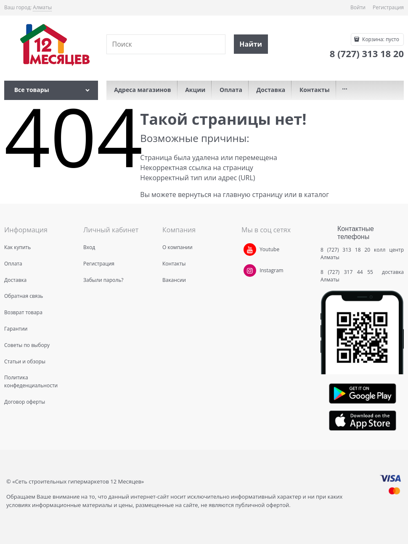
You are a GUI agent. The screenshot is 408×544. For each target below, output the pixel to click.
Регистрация (388, 7)
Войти (358, 7)
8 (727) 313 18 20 (345, 249)
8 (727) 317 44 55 (349, 272)
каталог (316, 194)
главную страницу (253, 194)
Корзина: (380, 39)
